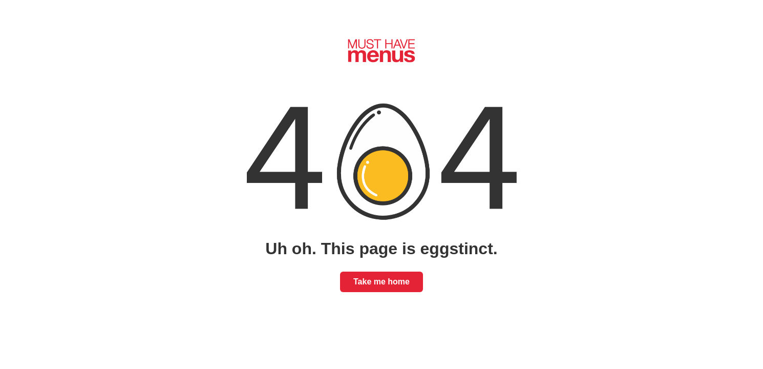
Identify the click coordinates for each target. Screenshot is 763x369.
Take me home (381, 281)
